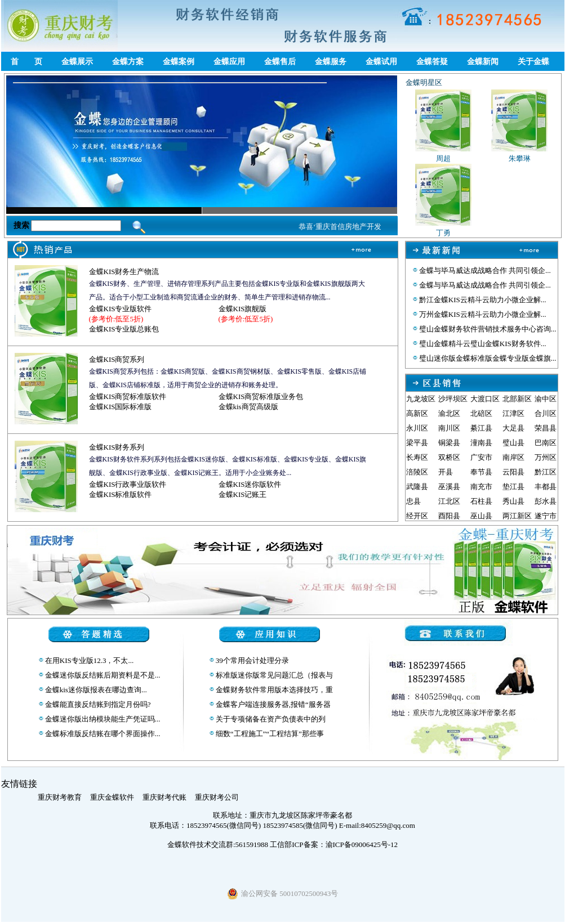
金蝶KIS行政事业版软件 (128, 484)
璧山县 (513, 442)
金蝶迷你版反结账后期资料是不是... (102, 675)
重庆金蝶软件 (112, 797)
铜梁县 (449, 442)
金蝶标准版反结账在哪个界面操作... (102, 733)
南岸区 (513, 457)
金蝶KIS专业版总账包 (124, 329)
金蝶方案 (128, 61)
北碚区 (481, 413)
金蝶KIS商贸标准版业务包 (261, 396)
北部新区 (517, 399)
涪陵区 (417, 472)
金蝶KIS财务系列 (117, 447)
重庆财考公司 (217, 797)
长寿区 (417, 457)
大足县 (513, 428)
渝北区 (449, 413)
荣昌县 (546, 428)
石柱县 (481, 501)
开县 (445, 472)
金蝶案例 (178, 61)
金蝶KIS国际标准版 (120, 406)
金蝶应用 (229, 61)
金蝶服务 (330, 61)
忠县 (413, 501)
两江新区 (517, 516)
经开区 (417, 516)
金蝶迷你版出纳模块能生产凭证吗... (102, 719)
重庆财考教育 (60, 797)
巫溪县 (449, 486)
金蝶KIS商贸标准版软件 (128, 396)
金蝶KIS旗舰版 (243, 308)
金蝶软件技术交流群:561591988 (217, 844)
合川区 (546, 413)
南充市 (481, 486)
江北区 (449, 501)
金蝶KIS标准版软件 (120, 494)
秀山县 (513, 501)
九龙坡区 (420, 399)
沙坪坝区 (453, 399)
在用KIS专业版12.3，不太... (88, 660)
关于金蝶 (533, 61)
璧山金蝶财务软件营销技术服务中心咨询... (487, 329)
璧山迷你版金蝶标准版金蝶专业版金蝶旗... (487, 358)
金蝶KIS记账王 (243, 494)
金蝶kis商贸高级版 (248, 406)
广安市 (481, 457)
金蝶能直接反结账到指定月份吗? (97, 704)
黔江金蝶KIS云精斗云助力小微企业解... (481, 299)
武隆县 (417, 486)
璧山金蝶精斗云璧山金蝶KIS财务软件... (481, 343)
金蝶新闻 (483, 61)
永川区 (417, 428)
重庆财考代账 (164, 797)
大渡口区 (485, 399)
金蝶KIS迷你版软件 (250, 484)
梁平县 (417, 442)
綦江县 (481, 428)
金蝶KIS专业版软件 (120, 308)
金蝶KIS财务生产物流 (124, 271)
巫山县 (481, 516)
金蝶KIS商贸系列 (117, 359)
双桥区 (449, 457)
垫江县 (513, 486)
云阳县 (513, 472)
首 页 (26, 61)
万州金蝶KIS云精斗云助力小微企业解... (481, 314)
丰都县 (546, 486)
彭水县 (546, 501)
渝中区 (546, 399)
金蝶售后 (280, 61)
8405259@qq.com (388, 825)
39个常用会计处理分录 (251, 660)
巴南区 (546, 442)
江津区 (513, 413)
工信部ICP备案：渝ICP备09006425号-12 (334, 844)
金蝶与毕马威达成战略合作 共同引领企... (484, 270)
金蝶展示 (77, 61)
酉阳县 (449, 516)
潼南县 (481, 442)
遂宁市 (546, 516)
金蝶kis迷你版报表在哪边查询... (95, 689)
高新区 (417, 413)
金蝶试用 (381, 61)
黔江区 (546, 472)
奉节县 (481, 472)
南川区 (449, 428)
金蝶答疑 (432, 61)
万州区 (546, 457)
